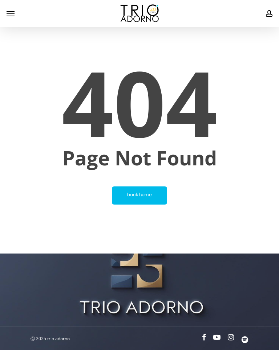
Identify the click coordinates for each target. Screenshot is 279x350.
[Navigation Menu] (11, 13)
